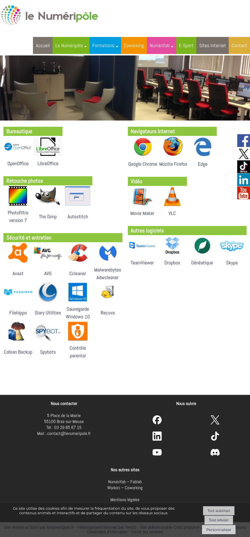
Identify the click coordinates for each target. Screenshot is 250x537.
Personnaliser (218, 529)
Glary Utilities (48, 312)
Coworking (134, 45)
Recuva (107, 312)
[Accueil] (55, 14)
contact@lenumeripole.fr (69, 433)
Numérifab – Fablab (125, 482)
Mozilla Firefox (173, 164)
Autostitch (78, 216)
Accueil (43, 45)
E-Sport (186, 45)
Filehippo (18, 312)
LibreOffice (48, 163)
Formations (103, 45)
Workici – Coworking (125, 488)
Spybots (48, 352)
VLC (172, 213)
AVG (48, 273)
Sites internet (212, 45)
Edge (203, 164)
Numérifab (160, 45)
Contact (239, 45)
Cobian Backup (18, 352)
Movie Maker (142, 213)
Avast (18, 273)
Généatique (202, 262)
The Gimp (48, 216)
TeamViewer (142, 262)
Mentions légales (125, 500)
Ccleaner (77, 273)
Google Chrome (142, 164)
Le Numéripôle (69, 45)
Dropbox (172, 262)
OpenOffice (17, 163)
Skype (232, 262)
